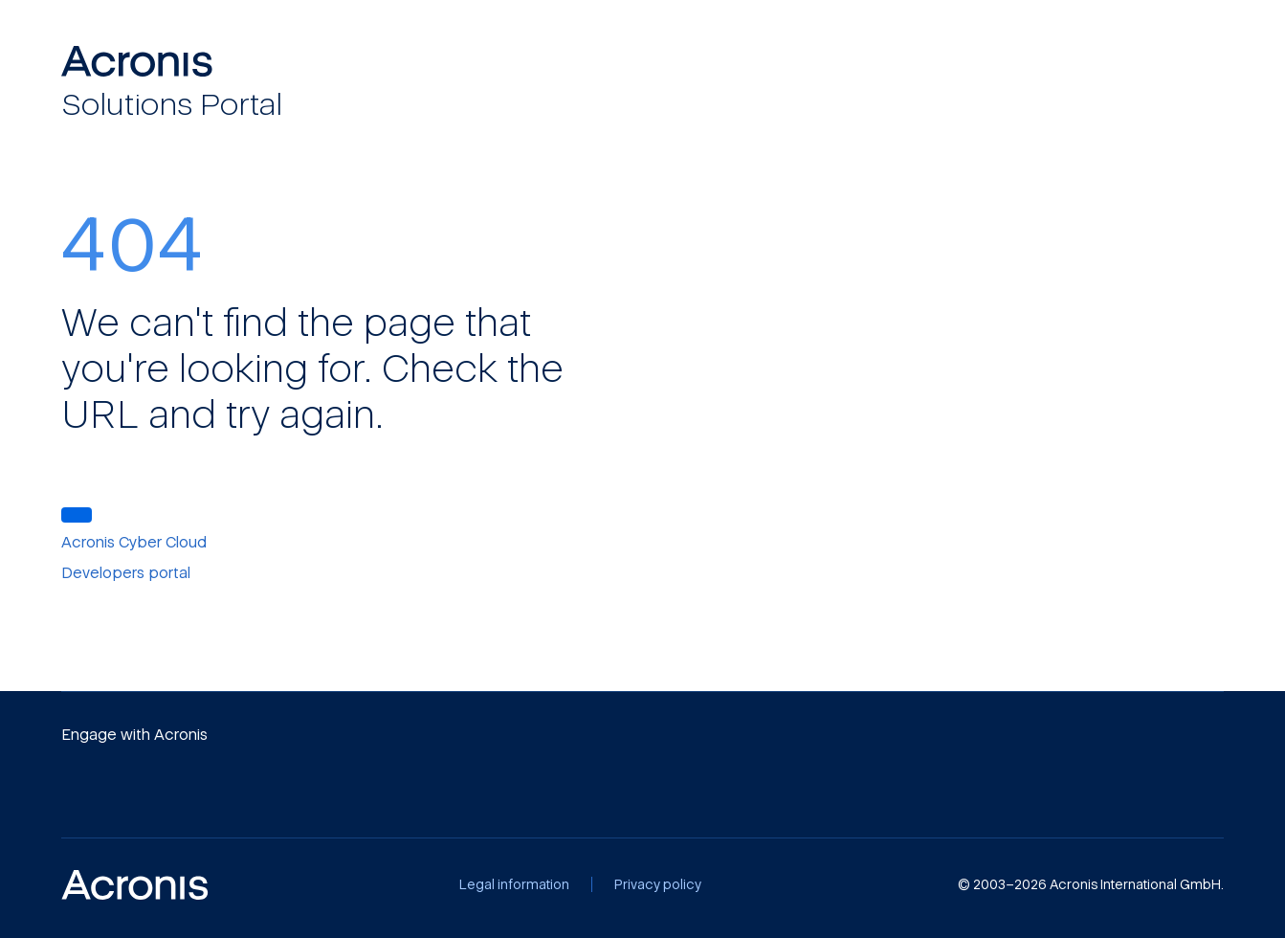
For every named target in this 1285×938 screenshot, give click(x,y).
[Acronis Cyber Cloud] (144, 541)
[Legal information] (514, 884)
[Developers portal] (136, 572)
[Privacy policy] (657, 884)
